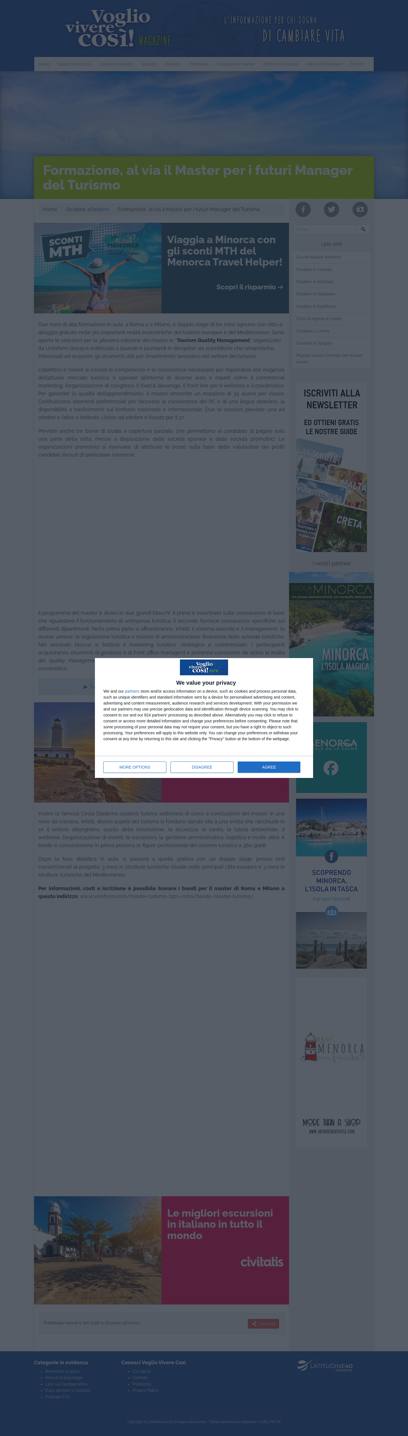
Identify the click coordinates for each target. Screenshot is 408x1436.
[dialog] (204, 718)
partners (132, 691)
